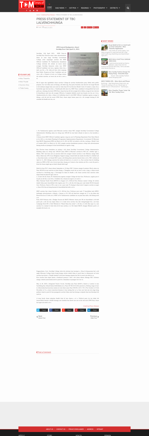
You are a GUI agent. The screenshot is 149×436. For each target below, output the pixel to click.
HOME (49, 7)
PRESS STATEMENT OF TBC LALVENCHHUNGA (55, 21)
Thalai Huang (24, 88)
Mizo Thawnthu (25, 78)
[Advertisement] (67, 38)
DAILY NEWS (59, 8)
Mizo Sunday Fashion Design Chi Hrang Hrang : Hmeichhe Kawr (119, 73)
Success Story (24, 85)
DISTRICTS (114, 8)
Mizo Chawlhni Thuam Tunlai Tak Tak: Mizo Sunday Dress (119, 91)
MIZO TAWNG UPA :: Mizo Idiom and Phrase (115, 81)
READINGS (85, 8)
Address (90, 429)
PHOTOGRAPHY (99, 8)
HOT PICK (72, 8)
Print (89, 27)
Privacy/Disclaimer (76, 429)
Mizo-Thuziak (24, 82)
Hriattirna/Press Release (91, 306)
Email (95, 27)
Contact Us (60, 429)
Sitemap (100, 429)
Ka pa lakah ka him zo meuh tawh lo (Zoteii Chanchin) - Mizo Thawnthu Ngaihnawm (119, 46)
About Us (49, 429)
